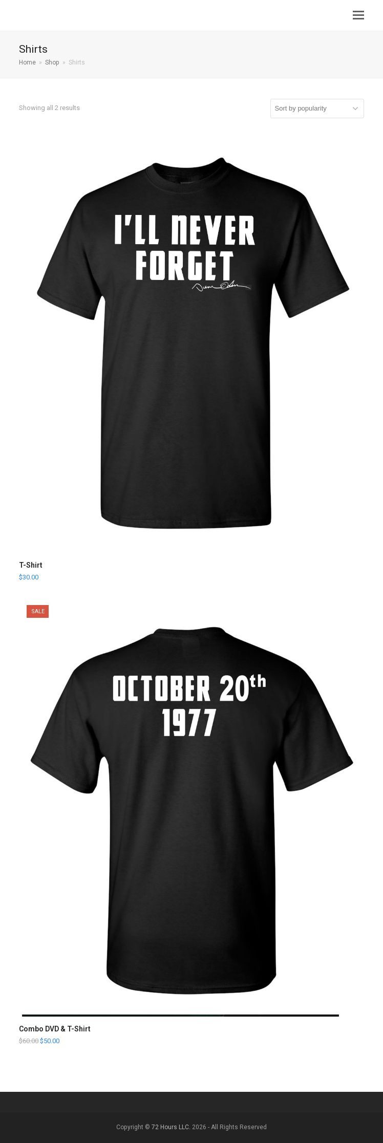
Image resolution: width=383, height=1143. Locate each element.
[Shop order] (317, 108)
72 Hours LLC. (172, 1127)
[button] (358, 15)
